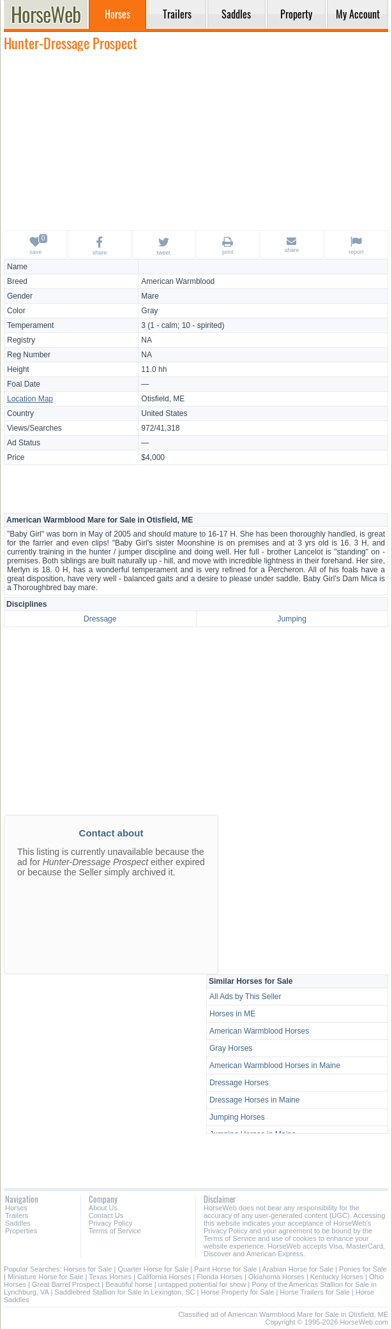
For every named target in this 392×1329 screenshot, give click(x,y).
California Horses (164, 1277)
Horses (16, 1208)
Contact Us (106, 1215)
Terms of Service (115, 1231)
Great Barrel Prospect (66, 1284)
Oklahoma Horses (276, 1277)
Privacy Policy (110, 1223)
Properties (21, 1231)
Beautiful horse (128, 1284)
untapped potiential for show (202, 1284)
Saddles (18, 1223)
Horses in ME (232, 1013)
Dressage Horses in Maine (254, 1099)
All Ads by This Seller (245, 996)
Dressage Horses (239, 1082)
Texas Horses (110, 1277)
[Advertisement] (196, 140)
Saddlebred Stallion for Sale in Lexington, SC (124, 1292)
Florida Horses (220, 1277)
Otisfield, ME (163, 398)
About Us (103, 1208)
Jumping (292, 618)
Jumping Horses (237, 1117)
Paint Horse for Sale (225, 1269)
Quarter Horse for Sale (152, 1269)
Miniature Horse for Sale (46, 1277)
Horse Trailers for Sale (314, 1292)
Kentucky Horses (336, 1277)
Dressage (100, 618)
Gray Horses (230, 1048)
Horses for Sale (88, 1269)
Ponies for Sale (363, 1269)
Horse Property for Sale (237, 1292)
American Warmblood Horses (259, 1031)
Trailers (16, 1215)
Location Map (30, 398)
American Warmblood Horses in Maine (274, 1065)
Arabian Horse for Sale (297, 1269)
